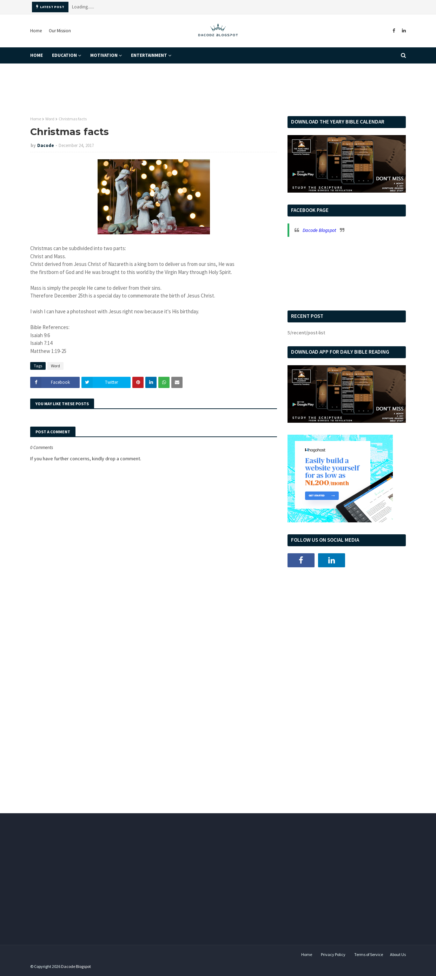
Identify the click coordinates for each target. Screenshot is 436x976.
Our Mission (60, 31)
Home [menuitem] (36, 55)
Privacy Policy (333, 954)
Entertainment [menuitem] (149, 55)
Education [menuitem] (64, 55)
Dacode (45, 145)
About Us (398, 954)
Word (49, 118)
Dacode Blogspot (319, 230)
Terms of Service (368, 954)
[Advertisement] (347, 627)
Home (36, 31)
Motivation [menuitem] (104, 55)
